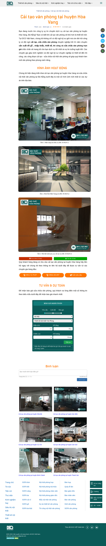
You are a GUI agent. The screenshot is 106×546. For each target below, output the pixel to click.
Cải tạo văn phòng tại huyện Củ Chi (30, 444)
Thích (36, 27)
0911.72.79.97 (30, 275)
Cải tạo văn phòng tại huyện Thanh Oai (66, 475)
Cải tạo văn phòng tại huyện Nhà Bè (30, 414)
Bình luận (46, 27)
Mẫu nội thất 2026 (98, 498)
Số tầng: (63, 327)
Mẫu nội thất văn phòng (48, 500)
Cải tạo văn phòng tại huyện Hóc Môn (65, 414)
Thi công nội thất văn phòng (49, 508)
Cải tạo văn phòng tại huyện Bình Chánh (32, 475)
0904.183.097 (53, 275)
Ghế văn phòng (70, 504)
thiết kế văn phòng (51, 504)
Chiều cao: (43, 336)
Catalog (96, 491)
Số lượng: (62, 336)
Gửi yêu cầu (76, 275)
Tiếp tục (68, 342)
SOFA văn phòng (71, 508)
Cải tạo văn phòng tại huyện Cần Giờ (65, 444)
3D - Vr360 (97, 505)
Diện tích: (43, 327)
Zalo (102, 41)
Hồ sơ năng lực (97, 484)
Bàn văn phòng (70, 500)
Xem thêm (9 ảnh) (35, 258)
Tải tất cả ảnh (70, 258)
